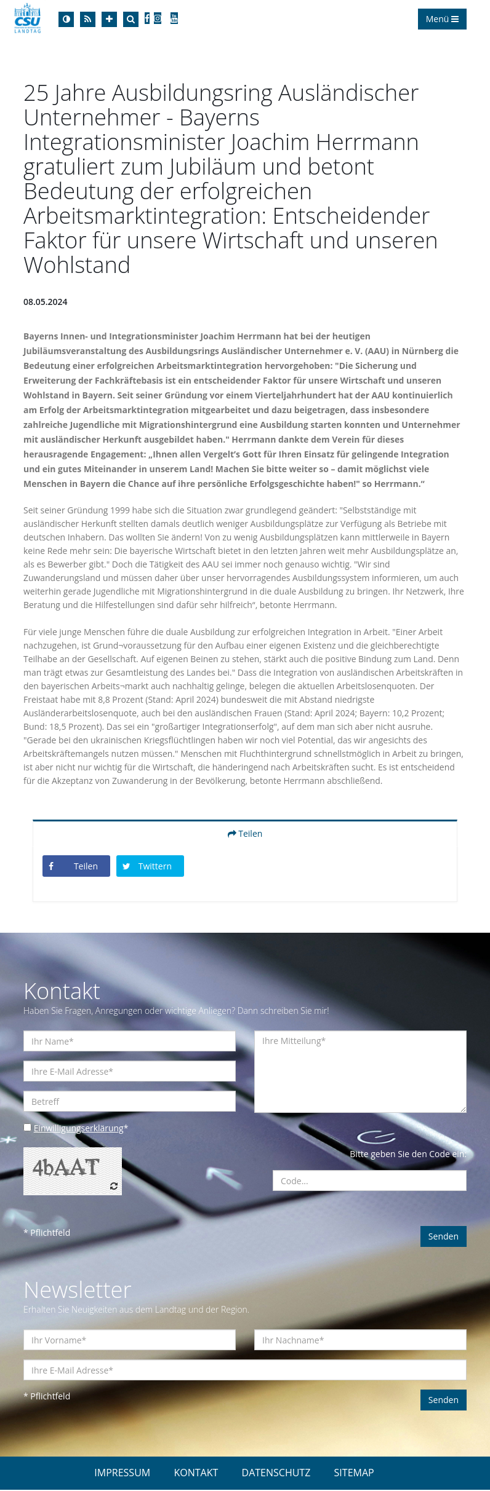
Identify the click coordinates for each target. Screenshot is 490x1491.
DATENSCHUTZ (276, 1474)
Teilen (245, 834)
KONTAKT (196, 1474)
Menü (442, 19)
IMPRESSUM (122, 1474)
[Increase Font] (109, 19)
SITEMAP (354, 1474)
